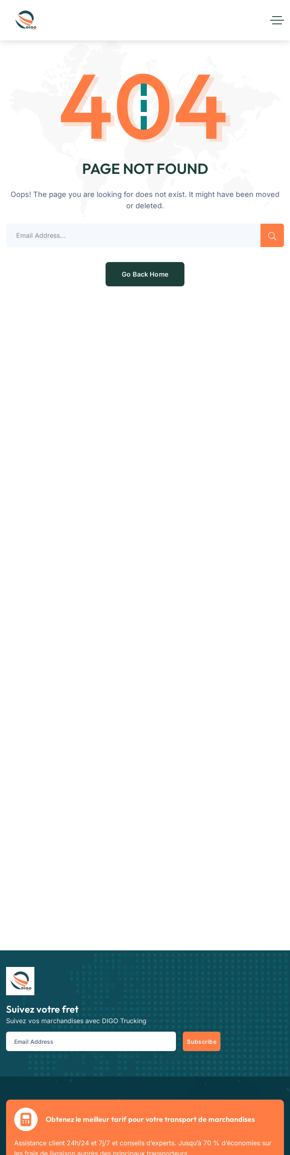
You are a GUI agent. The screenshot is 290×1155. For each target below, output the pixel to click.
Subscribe (201, 1041)
